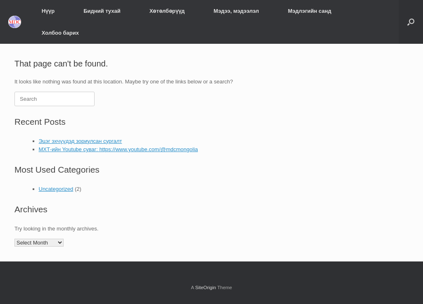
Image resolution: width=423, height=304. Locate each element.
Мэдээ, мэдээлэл (236, 11)
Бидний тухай (102, 11)
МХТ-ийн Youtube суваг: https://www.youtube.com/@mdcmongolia (118, 149)
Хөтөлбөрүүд (167, 11)
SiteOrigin (205, 287)
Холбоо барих (60, 33)
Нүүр (48, 11)
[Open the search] (411, 22)
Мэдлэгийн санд (309, 11)
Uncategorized (56, 189)
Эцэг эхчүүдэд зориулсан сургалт (80, 141)
